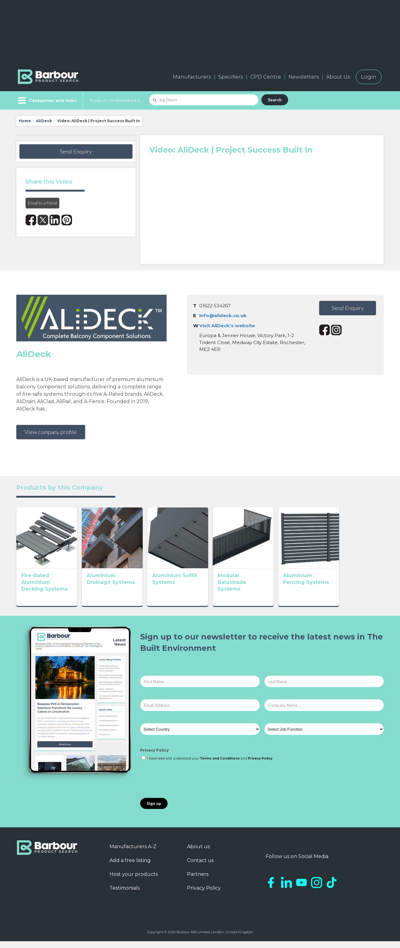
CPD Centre (265, 77)
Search (275, 99)
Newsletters (303, 77)
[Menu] (47, 100)
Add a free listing (130, 867)
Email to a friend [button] (42, 202)
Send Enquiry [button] (76, 151)
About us (198, 853)
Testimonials (124, 895)
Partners (197, 881)
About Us (338, 77)
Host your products (133, 881)
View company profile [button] (51, 432)
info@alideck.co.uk (223, 315)
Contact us (200, 867)
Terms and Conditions (220, 765)
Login (368, 77)
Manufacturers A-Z (132, 853)
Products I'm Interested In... (116, 100)
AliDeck (44, 120)
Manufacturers (192, 77)
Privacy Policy (154, 757)
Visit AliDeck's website (227, 325)
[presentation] (187, 786)
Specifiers (230, 77)
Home (25, 120)
